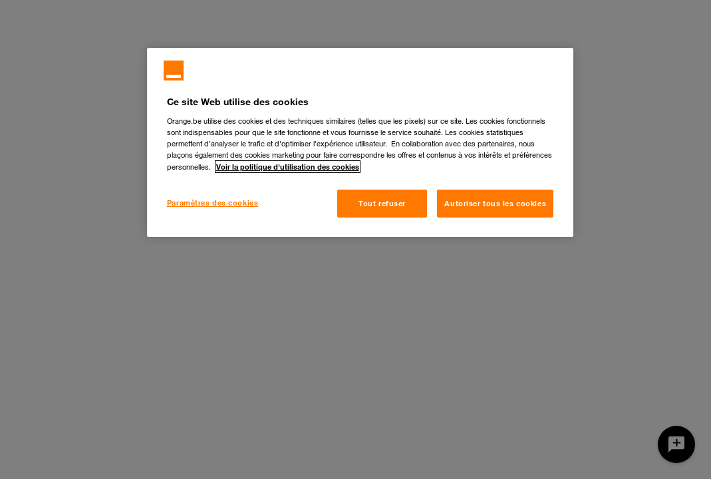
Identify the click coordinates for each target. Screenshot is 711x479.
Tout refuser (382, 203)
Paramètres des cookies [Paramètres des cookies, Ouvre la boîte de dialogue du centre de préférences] (213, 203)
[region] (360, 142)
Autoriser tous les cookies (495, 203)
